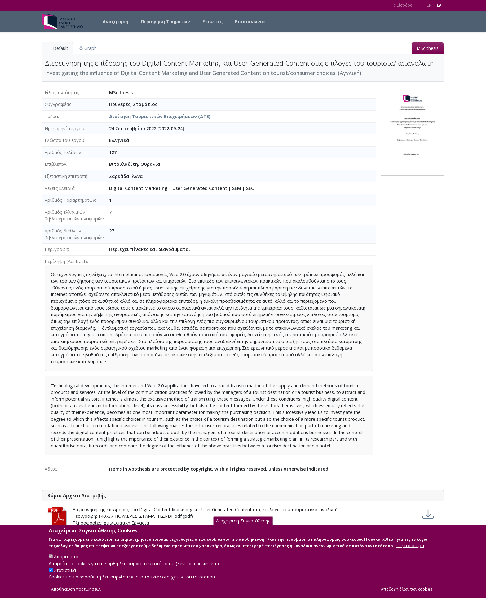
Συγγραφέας (58, 104)
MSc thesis (428, 48)
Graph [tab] (88, 48)
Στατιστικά (65, 576)
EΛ (439, 5)
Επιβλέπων (56, 164)
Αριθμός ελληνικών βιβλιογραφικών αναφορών (74, 215)
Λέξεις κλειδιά (60, 188)
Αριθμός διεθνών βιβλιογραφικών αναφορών (74, 234)
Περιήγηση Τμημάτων (165, 21)
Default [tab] (57, 48)
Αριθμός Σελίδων (63, 152)
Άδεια (51, 469)
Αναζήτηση (115, 21)
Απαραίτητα (66, 562)
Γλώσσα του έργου (64, 140)
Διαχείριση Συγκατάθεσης (243, 527)
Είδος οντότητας (62, 92)
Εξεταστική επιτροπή (66, 176)
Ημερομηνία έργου (64, 128)
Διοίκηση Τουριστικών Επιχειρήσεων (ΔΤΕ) (159, 116)
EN (429, 5)
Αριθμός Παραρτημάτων (70, 200)
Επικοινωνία (250, 21)
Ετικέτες (212, 21)
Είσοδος (402, 5)
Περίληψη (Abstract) (66, 261)
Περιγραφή (56, 249)
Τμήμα (51, 116)
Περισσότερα (410, 551)
